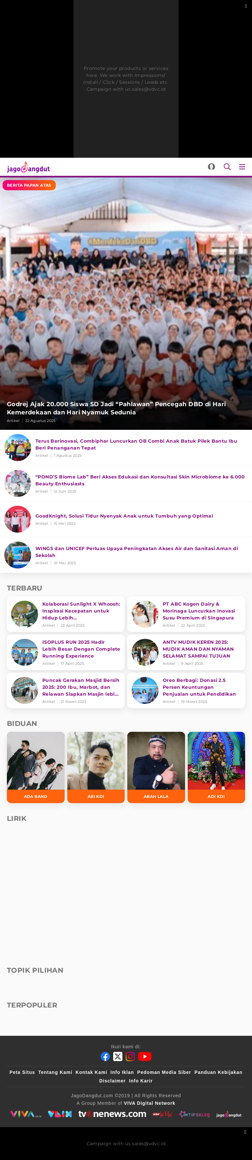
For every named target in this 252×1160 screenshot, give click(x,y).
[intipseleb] (194, 1114)
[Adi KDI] (216, 767)
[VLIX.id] (60, 1114)
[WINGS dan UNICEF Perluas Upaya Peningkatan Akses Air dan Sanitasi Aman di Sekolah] (126, 555)
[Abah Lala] (156, 767)
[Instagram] (130, 1056)
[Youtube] (145, 1056)
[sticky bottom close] (246, 1131)
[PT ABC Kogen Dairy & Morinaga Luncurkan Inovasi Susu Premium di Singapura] (186, 614)
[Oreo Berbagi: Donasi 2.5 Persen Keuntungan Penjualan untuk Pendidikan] (186, 690)
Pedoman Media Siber (164, 1072)
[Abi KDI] (96, 767)
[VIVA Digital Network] (150, 1103)
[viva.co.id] (25, 1114)
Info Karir (141, 1080)
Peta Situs (22, 1072)
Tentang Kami (55, 1072)
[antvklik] (163, 1114)
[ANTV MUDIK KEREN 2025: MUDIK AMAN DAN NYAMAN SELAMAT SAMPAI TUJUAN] (186, 652)
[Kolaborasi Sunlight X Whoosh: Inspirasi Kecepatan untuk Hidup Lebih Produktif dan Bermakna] (66, 614)
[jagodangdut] (229, 1114)
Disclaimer (112, 1080)
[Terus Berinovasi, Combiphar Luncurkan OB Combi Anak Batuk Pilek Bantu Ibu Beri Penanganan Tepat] (126, 448)
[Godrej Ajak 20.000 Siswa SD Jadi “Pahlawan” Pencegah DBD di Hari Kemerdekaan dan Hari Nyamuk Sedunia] (126, 303)
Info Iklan (122, 1072)
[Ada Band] (36, 767)
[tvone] (112, 1114)
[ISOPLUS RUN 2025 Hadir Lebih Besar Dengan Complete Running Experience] (66, 652)
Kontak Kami (91, 1072)
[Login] (211, 167)
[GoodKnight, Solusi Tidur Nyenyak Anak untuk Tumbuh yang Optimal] (126, 519)
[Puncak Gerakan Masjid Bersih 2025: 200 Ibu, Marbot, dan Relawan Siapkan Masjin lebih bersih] (66, 690)
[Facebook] (105, 1056)
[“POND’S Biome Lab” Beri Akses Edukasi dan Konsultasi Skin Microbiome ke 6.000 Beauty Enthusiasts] (126, 483)
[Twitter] (117, 1056)
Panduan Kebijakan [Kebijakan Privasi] (218, 1072)
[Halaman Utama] (27, 167)
